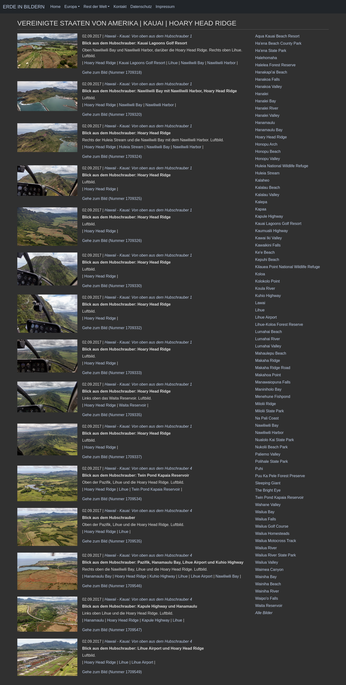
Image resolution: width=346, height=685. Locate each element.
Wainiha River (267, 591)
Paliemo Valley (267, 454)
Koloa (260, 274)
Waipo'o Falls (266, 598)
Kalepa (261, 202)
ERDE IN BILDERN (23, 6)
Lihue (173, 63)
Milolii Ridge (265, 404)
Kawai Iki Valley (268, 238)
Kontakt (119, 7)
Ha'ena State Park (270, 51)
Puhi (259, 469)
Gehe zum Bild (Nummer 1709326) (112, 241)
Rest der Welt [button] (95, 7)
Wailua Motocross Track (275, 541)
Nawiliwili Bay (192, 63)
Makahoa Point (268, 375)
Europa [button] (70, 7)
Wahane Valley (268, 505)
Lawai (260, 303)
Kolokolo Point (267, 281)
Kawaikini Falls (268, 245)
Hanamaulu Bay (98, 576)
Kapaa (260, 209)
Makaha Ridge (267, 360)
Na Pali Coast (267, 418)
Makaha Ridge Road (272, 368)
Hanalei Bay (265, 101)
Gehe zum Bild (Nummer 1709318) (112, 72)
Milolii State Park (269, 411)
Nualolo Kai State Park (274, 440)
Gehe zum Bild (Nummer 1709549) (112, 672)
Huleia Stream (131, 147)
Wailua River (266, 548)
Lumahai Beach (268, 332)
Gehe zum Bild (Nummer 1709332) (112, 328)
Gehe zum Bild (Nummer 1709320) (112, 114)
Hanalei (261, 94)
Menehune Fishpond (272, 397)
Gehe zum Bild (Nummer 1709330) (112, 286)
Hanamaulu (94, 620)
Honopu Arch (266, 144)
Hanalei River (266, 108)
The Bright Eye (268, 490)
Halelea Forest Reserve (275, 65)
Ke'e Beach (265, 252)
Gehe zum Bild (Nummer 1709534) (112, 499)
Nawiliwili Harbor (221, 63)
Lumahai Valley (268, 346)
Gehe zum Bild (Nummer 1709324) (112, 156)
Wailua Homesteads (272, 533)
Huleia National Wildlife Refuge (281, 166)
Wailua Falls (265, 519)
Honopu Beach (268, 151)
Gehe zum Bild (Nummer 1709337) (112, 457)
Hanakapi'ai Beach (271, 72)
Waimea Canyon (269, 570)
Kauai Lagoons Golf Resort (142, 63)
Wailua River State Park (275, 555)
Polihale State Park (271, 461)
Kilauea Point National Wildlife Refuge (287, 267)
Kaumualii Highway (271, 231)
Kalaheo (262, 180)
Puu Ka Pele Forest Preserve (280, 476)
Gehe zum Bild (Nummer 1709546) (112, 586)
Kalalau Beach (267, 187)
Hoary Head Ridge (100, 63)
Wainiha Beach (268, 584)
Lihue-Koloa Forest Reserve (279, 324)
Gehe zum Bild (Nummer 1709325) (112, 199)
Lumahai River (267, 339)
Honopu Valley (267, 159)
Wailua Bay (264, 512)
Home (55, 7)
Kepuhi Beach (267, 260)
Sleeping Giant (267, 483)
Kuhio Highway (162, 576)
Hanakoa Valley (268, 87)
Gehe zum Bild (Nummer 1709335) (112, 415)
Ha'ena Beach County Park (278, 43)
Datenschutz (141, 7)
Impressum (165, 7)
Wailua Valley (266, 562)
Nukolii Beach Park (271, 447)
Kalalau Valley (267, 195)
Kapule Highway (156, 620)
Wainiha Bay (266, 577)
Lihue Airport (201, 576)
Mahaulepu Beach (270, 353)
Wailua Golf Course (271, 526)
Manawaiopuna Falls (272, 382)
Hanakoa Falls (267, 79)
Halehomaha (266, 58)
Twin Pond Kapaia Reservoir (155, 489)
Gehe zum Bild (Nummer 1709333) (112, 373)
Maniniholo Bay (268, 389)
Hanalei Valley (267, 115)
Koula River (265, 288)
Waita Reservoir (132, 405)
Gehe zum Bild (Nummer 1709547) (112, 630)
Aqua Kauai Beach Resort (277, 36)
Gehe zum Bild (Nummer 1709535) (112, 541)
